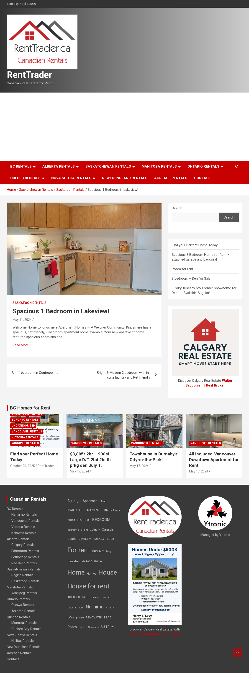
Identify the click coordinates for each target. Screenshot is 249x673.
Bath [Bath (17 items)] (105, 510)
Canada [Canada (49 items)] (107, 529)
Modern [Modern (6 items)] (71, 607)
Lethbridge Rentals (25, 557)
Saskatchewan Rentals (108, 166)
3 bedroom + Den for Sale (191, 278)
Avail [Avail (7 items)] (103, 501)
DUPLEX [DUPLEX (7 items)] (99, 538)
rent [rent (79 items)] (107, 617)
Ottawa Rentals (22, 605)
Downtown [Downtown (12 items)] (85, 538)
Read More (21, 345)
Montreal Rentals (24, 623)
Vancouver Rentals (27, 431)
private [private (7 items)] (80, 617)
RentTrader (29, 75)
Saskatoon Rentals (29, 303)
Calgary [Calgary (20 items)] (95, 529)
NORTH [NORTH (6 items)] (110, 607)
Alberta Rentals (58, 166)
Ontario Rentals (203, 166)
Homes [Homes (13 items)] (91, 573)
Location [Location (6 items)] (105, 597)
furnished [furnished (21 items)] (73, 561)
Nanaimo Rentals (24, 514)
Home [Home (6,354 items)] (76, 572)
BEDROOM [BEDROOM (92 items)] (101, 519)
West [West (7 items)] (114, 627)
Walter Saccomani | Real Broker (154, 634)
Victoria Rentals (25, 437)
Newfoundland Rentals (124, 178)
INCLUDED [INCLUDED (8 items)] (73, 597)
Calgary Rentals (23, 545)
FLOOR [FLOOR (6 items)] (110, 538)
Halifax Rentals (22, 641)
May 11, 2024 (22, 319)
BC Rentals (21, 166)
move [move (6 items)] (81, 607)
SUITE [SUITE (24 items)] (105, 627)
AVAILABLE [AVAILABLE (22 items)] (74, 510)
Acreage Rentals (170, 178)
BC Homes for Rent (30, 408)
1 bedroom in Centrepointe (38, 373)
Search (177, 208)
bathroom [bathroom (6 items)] (115, 510)
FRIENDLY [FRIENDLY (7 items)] (98, 551)
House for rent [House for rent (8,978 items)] (88, 586)
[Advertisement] (124, 126)
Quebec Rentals (25, 178)
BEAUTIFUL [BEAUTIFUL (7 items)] (83, 520)
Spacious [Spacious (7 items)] (93, 627)
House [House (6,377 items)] (107, 572)
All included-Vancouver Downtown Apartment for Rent (214, 459)
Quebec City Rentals (26, 629)
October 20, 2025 (22, 466)
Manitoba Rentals (159, 166)
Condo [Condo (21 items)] (72, 538)
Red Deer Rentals (24, 563)
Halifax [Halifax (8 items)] (98, 561)
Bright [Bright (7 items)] (84, 529)
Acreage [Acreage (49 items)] (74, 501)
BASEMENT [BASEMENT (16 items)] (92, 510)
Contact (202, 178)
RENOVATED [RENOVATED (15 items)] (94, 617)
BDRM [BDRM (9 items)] (71, 520)
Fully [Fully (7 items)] (108, 551)
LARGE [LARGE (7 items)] (86, 597)
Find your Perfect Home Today (195, 245)
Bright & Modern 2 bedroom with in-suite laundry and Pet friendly (123, 375)
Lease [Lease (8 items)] (95, 597)
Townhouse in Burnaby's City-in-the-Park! (153, 456)
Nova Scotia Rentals (71, 178)
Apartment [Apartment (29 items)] (91, 501)
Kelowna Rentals (23, 533)
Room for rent (182, 269)
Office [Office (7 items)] (70, 617)
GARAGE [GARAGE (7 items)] (87, 561)
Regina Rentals (22, 575)
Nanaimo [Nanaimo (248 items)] (95, 607)
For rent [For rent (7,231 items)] (78, 550)
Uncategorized (23, 425)
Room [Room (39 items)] (72, 627)
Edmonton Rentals (25, 551)
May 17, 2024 (79, 471)
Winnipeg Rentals (25, 443)
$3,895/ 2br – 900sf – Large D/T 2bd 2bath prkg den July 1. (91, 459)
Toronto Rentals (25, 419)
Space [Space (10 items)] (82, 627)
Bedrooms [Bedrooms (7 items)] (73, 529)
